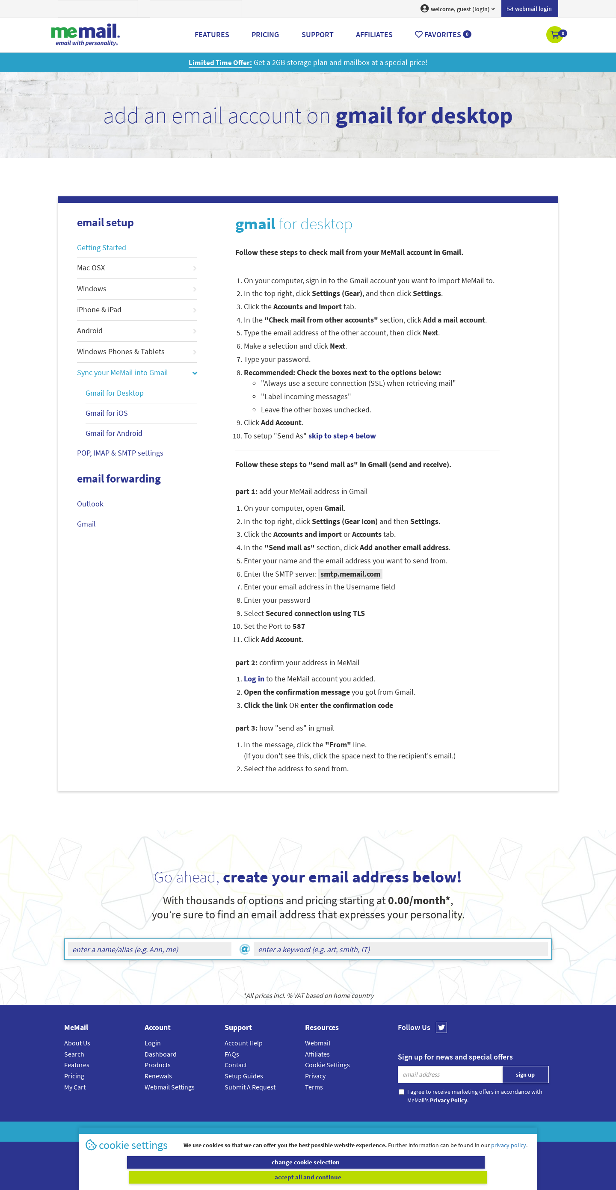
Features (76, 1064)
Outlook (90, 504)
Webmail (317, 1043)
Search (74, 1054)
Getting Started (101, 247)
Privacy (315, 1076)
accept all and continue (421, 1177)
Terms (314, 1087)
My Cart (75, 1087)
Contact (236, 1064)
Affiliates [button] (374, 34)
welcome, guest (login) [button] (458, 9)
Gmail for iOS (107, 413)
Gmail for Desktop (115, 393)
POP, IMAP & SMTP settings (120, 453)
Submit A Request (250, 1087)
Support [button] (318, 34)
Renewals (158, 1076)
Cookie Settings (327, 1064)
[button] (555, 35)
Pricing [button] (265, 34)
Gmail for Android (114, 433)
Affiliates (317, 1054)
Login (153, 1043)
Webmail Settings (170, 1087)
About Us (77, 1043)
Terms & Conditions (367, 1131)
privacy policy (508, 1159)
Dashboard (161, 1054)
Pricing (74, 1076)
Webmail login (529, 9)
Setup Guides (244, 1076)
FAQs (232, 1054)
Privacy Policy (328, 1131)
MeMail (252, 1131)
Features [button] (212, 34)
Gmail (86, 524)
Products (158, 1064)
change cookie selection (195, 1177)
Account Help (244, 1043)
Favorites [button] (443, 34)
